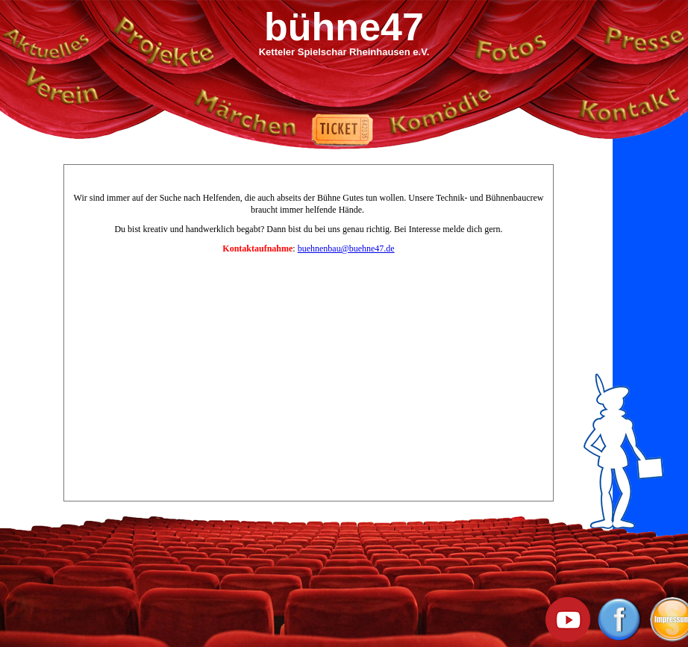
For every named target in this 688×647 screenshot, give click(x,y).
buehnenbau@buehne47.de (346, 248)
